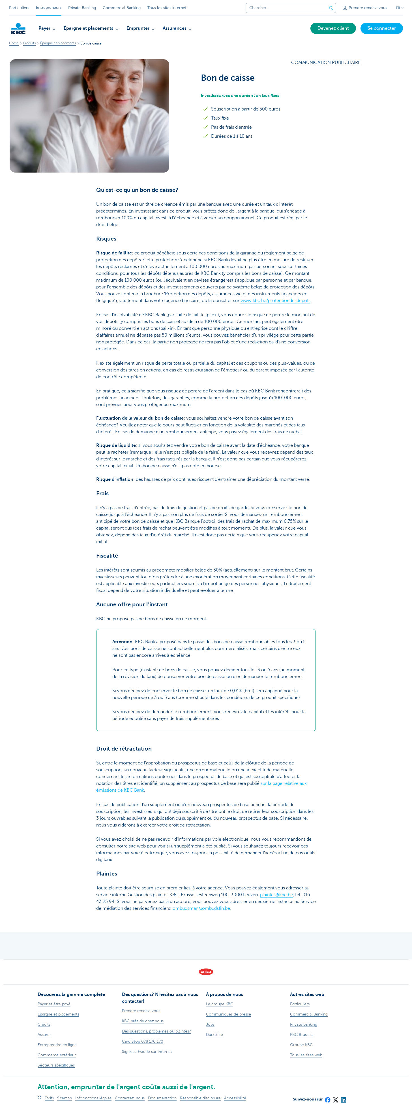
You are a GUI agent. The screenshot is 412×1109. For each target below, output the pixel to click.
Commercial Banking (122, 8)
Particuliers (19, 8)
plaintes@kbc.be (276, 894)
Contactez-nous (130, 1098)
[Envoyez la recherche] (331, 8)
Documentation (162, 1098)
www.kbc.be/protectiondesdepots (275, 300)
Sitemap (64, 1098)
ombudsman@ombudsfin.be (201, 908)
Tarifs (49, 1098)
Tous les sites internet (166, 8)
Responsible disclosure (200, 1098)
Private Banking (82, 8)
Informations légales (93, 1098)
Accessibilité (235, 1098)
